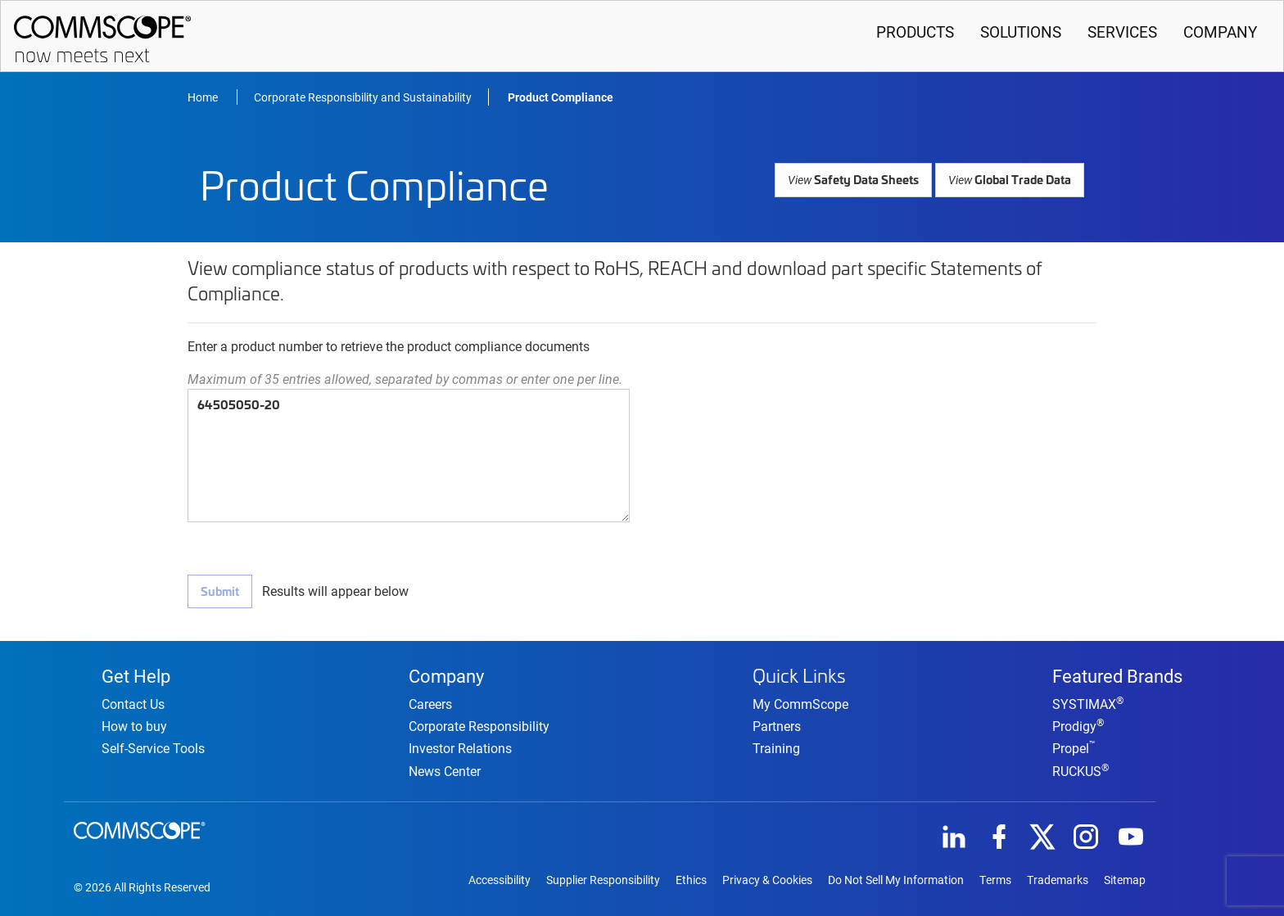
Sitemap (1125, 879)
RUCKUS (1080, 769)
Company (1220, 31)
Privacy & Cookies (767, 879)
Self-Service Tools (153, 747)
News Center (445, 769)
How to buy (134, 724)
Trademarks (1057, 879)
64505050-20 (409, 455)
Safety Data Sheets (856, 179)
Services (1122, 31)
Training (776, 745)
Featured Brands (1117, 673)
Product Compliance (560, 97)
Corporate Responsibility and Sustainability (363, 97)
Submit (219, 590)
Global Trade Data (1010, 179)
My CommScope (800, 701)
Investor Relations (460, 747)
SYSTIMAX (1088, 702)
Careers (430, 702)
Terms (995, 879)
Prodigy (1078, 724)
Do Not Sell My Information (896, 879)
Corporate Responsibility (479, 724)
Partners (777, 723)
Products (915, 31)
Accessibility (499, 879)
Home (204, 97)
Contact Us (133, 702)
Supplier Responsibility (603, 879)
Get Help (136, 673)
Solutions (1020, 31)
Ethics (691, 879)
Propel (1074, 747)
